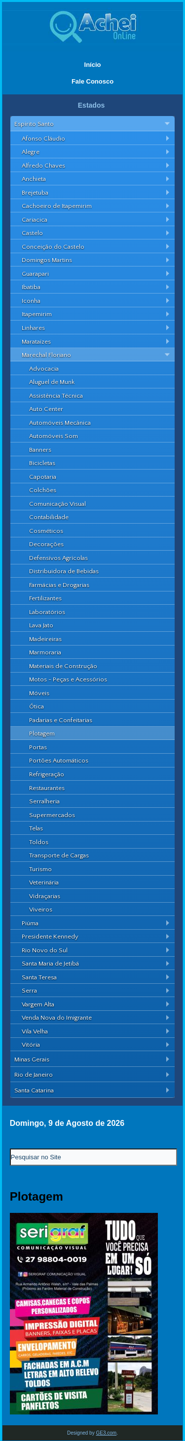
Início (92, 64)
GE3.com (106, 1433)
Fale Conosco (92, 81)
